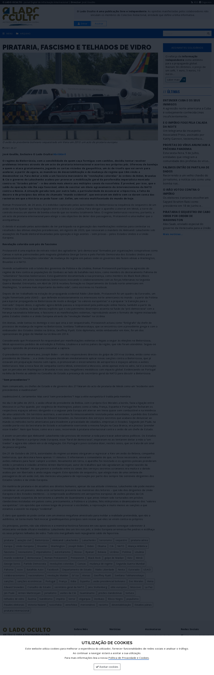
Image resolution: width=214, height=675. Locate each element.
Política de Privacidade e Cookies (128, 657)
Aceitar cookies (107, 667)
